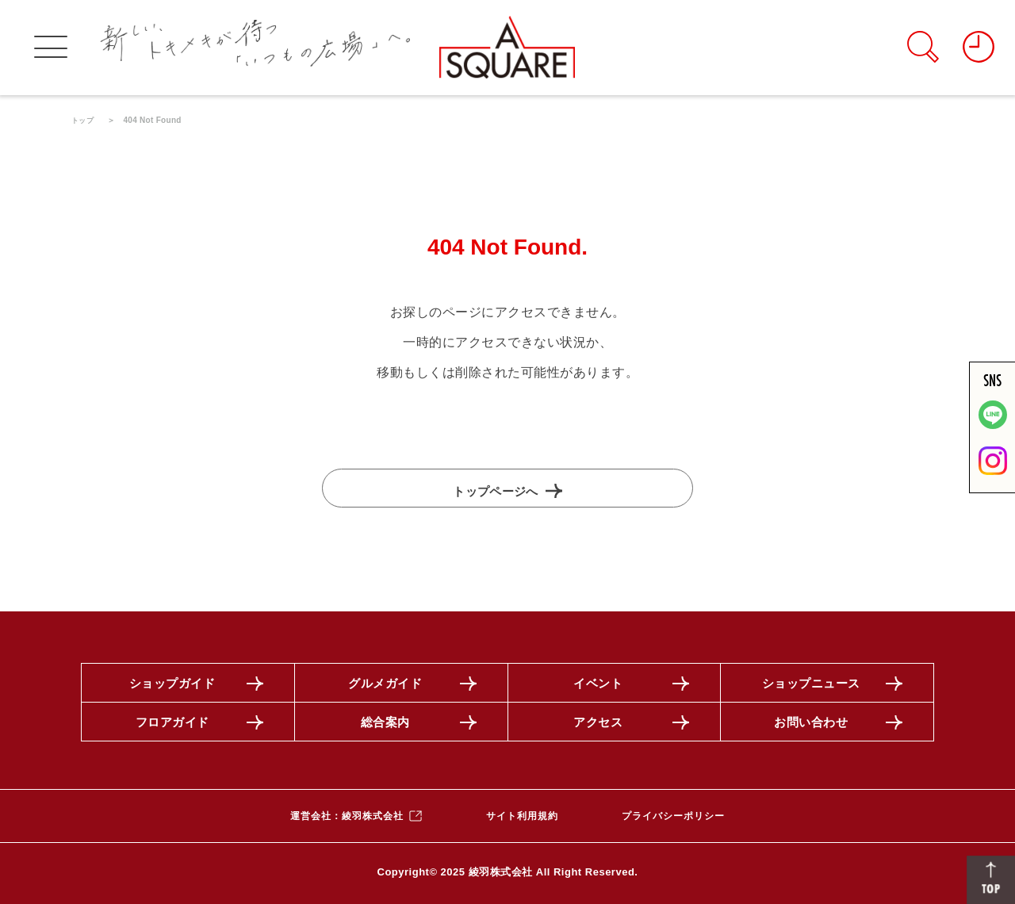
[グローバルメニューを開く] (51, 47)
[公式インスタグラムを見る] (993, 472)
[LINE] (993, 426)
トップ (83, 120)
